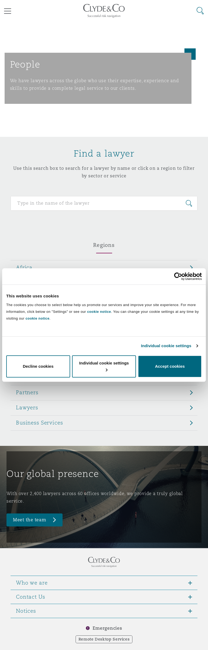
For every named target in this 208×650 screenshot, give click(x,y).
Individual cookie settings (166, 345)
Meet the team (29, 520)
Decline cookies (38, 366)
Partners (27, 392)
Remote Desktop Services (104, 639)
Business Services (39, 422)
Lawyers (27, 407)
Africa (24, 267)
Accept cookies (170, 366)
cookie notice (99, 312)
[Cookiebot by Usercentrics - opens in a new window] (178, 276)
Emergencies (107, 628)
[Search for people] (104, 203)
